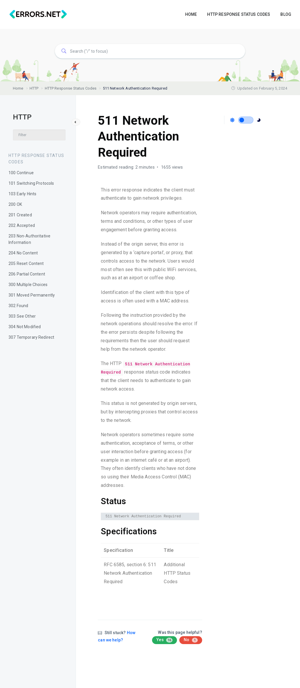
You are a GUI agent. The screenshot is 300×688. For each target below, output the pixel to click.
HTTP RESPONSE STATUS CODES (238, 14)
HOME (191, 14)
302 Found (18, 305)
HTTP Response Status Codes (36, 158)
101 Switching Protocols (31, 183)
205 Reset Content (26, 263)
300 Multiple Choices (27, 284)
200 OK (15, 204)
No (190, 640)
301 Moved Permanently (31, 295)
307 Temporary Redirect (31, 337)
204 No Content (23, 253)
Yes (164, 640)
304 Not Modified (24, 326)
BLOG (285, 14)
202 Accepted (21, 225)
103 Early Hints (22, 193)
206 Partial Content (26, 274)
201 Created (20, 215)
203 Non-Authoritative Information (29, 239)
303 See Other (22, 316)
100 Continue (21, 172)
